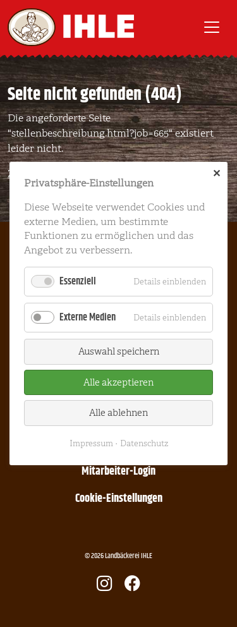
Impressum (91, 443)
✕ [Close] (216, 173)
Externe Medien (87, 318)
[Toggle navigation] (211, 27)
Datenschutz (144, 443)
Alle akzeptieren (118, 382)
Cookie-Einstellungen (118, 499)
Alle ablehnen (118, 412)
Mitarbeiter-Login (118, 471)
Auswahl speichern (118, 351)
